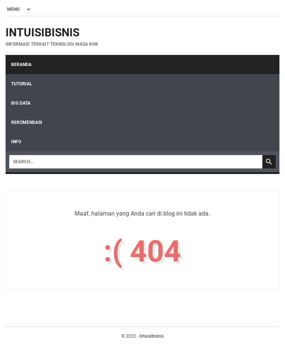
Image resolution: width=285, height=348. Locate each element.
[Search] (135, 161)
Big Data (20, 103)
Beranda (21, 64)
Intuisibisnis (42, 32)
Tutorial (21, 83)
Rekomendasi (26, 122)
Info (16, 141)
